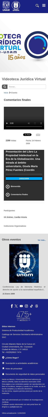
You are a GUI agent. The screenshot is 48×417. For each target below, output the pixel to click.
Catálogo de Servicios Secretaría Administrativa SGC (22, 335)
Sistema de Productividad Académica (18, 330)
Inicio (6, 93)
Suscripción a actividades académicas (20, 363)
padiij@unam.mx (16, 407)
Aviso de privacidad (12, 368)
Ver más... (42, 240)
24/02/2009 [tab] (24, 178)
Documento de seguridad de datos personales (23, 374)
